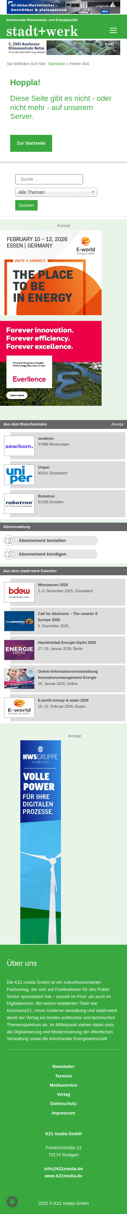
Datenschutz (63, 1103)
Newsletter (63, 1066)
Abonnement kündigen (42, 554)
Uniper (44, 467)
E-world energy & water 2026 (63, 700)
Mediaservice (64, 1085)
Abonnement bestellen (42, 540)
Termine (63, 1076)
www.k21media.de (64, 1175)
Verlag (63, 1094)
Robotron (46, 496)
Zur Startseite (31, 143)
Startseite (56, 63)
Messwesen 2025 (53, 585)
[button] (12, 1202)
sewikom (46, 438)
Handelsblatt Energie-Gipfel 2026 (67, 642)
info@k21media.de (63, 1168)
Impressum (63, 1113)
